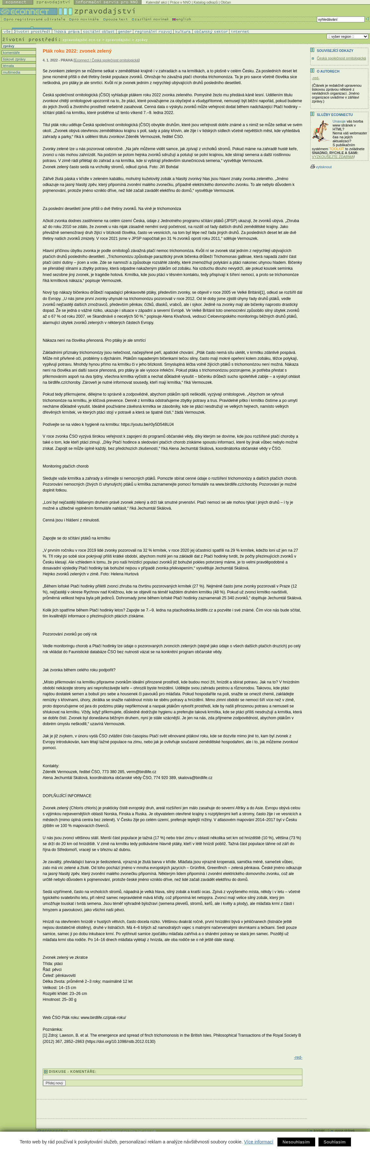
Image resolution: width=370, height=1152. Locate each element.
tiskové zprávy (14, 59)
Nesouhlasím (296, 1142)
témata (8, 66)
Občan (226, 2)
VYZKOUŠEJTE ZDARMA (333, 157)
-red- (298, 1057)
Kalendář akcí (156, 2)
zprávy (8, 46)
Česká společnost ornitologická (341, 58)
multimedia (11, 72)
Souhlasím (335, 1142)
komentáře (11, 53)
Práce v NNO (180, 2)
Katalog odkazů (206, 2)
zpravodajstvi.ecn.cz (82, 40)
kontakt (319, 1131)
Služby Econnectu (335, 115)
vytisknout (321, 167)
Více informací (258, 1141)
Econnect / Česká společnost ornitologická (107, 60)
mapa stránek (345, 1131)
